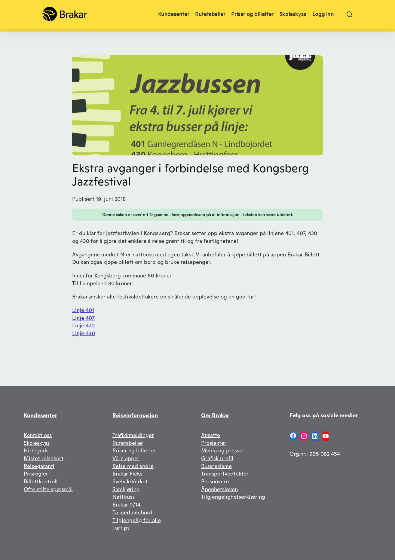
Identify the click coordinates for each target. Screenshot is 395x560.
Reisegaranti (39, 466)
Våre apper (125, 458)
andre (146, 466)
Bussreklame (216, 466)
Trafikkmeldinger (133, 435)
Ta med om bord (132, 512)
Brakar (121, 473)
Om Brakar (215, 415)
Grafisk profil (217, 458)
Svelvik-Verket (130, 481)
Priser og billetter (134, 450)
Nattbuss (123, 496)
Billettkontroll (41, 481)
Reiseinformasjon (135, 415)
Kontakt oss (38, 435)
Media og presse (221, 450)
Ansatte (210, 435)
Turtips (121, 527)
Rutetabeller (127, 442)
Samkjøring (126, 489)
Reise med (125, 466)
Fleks (136, 473)
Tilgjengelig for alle (136, 520)
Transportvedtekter (225, 473)
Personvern (215, 481)
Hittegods (36, 450)
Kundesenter (40, 415)
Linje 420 (83, 325)
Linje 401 (83, 310)
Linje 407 (83, 317)
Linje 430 (83, 333)
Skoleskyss (37, 442)
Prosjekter (213, 442)
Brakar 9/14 (126, 504)
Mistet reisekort (43, 458)
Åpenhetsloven (219, 489)
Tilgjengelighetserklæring (233, 496)
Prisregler (36, 473)
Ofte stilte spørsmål (48, 489)
